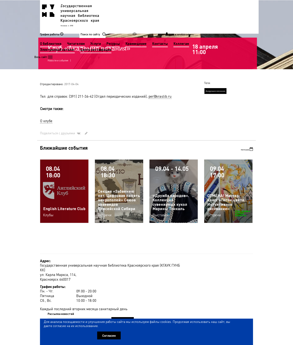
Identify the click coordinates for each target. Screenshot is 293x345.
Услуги (170, 16)
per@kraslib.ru (160, 117)
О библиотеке (125, 16)
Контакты (122, 22)
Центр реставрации (130, 28)
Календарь (242, 170)
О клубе (46, 141)
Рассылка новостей (181, 287)
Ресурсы (188, 16)
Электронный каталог (174, 22)
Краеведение (210, 16)
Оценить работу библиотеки (234, 324)
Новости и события (59, 77)
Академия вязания (215, 111)
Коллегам (144, 22)
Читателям (151, 16)
